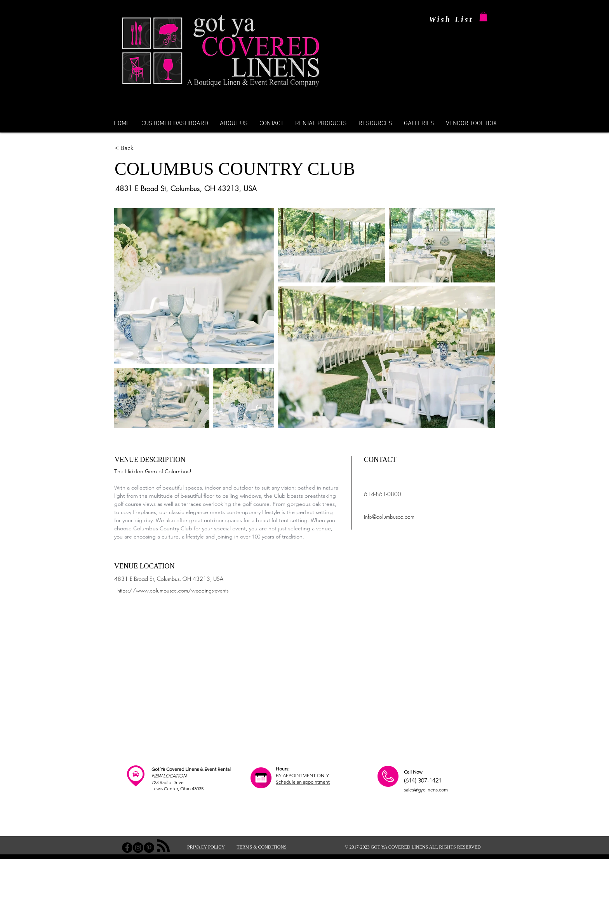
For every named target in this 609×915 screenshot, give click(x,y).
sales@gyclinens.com (426, 790)
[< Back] (154, 148)
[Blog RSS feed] (163, 846)
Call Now (413, 772)
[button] (483, 16)
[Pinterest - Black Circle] (149, 847)
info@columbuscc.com (389, 516)
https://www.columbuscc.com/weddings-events (172, 590)
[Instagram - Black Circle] (138, 847)
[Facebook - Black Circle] (127, 847)
